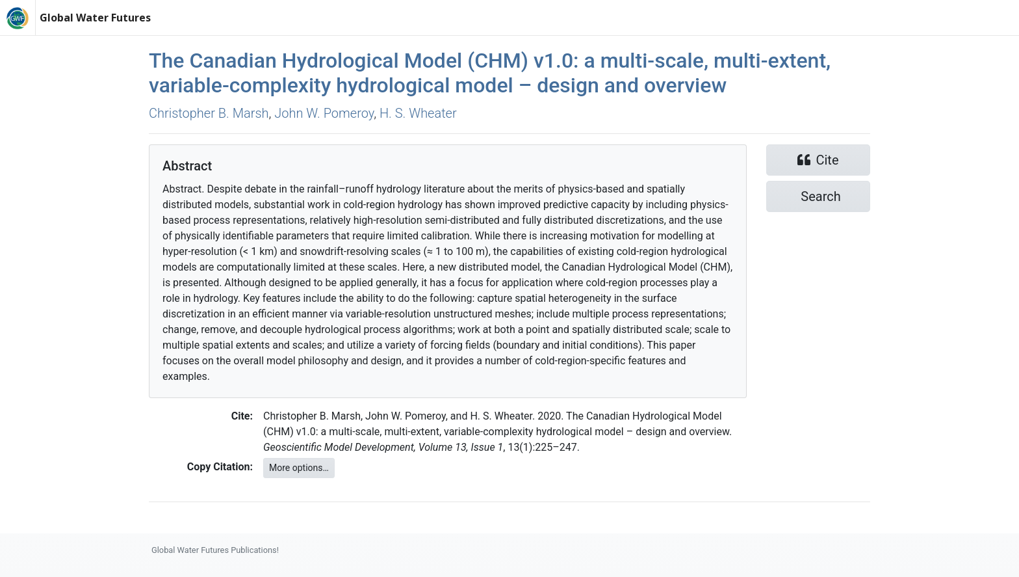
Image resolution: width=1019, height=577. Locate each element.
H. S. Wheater (418, 113)
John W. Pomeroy (324, 113)
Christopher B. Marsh (209, 113)
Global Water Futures (95, 17)
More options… (299, 468)
